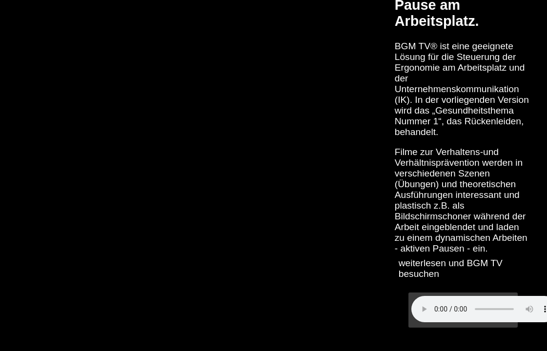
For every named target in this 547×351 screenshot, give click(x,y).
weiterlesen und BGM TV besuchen (451, 268)
